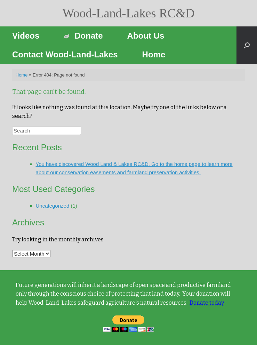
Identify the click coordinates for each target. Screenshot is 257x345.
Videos (25, 35)
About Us (145, 35)
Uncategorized (53, 206)
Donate (83, 35)
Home (154, 54)
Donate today (207, 302)
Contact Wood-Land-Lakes (65, 54)
